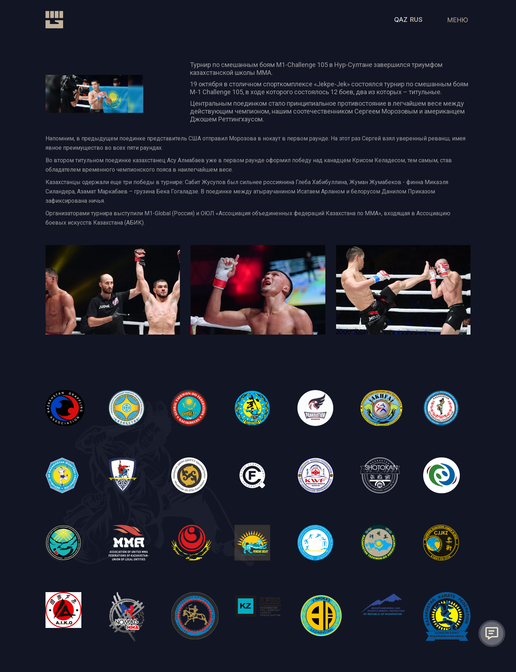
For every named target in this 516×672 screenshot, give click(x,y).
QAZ (400, 19)
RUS (416, 19)
